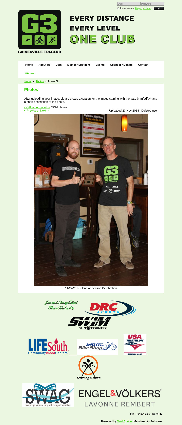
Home (28, 81)
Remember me (127, 8)
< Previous (31, 110)
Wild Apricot (125, 421)
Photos (40, 81)
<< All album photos (37, 107)
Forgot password (143, 8)
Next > (44, 110)
